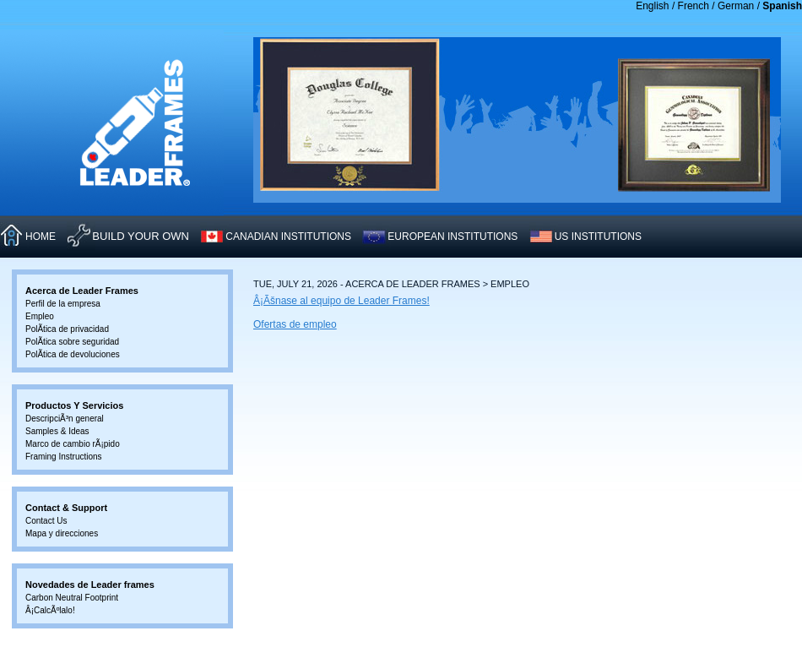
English (652, 6)
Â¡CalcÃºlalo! (50, 610)
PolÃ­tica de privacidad (67, 329)
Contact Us (46, 520)
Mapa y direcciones (61, 533)
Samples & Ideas (57, 431)
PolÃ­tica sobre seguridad (72, 341)
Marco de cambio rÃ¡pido (72, 444)
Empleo (39, 316)
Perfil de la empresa (62, 303)
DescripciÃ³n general (64, 418)
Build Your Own (140, 236)
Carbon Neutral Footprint (71, 597)
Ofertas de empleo (295, 324)
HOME (40, 236)
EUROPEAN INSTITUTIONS (452, 236)
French (693, 6)
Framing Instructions (63, 456)
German (736, 6)
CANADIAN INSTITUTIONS (288, 236)
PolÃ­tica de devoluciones (72, 354)
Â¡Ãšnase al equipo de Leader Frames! (341, 301)
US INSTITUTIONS (598, 236)
